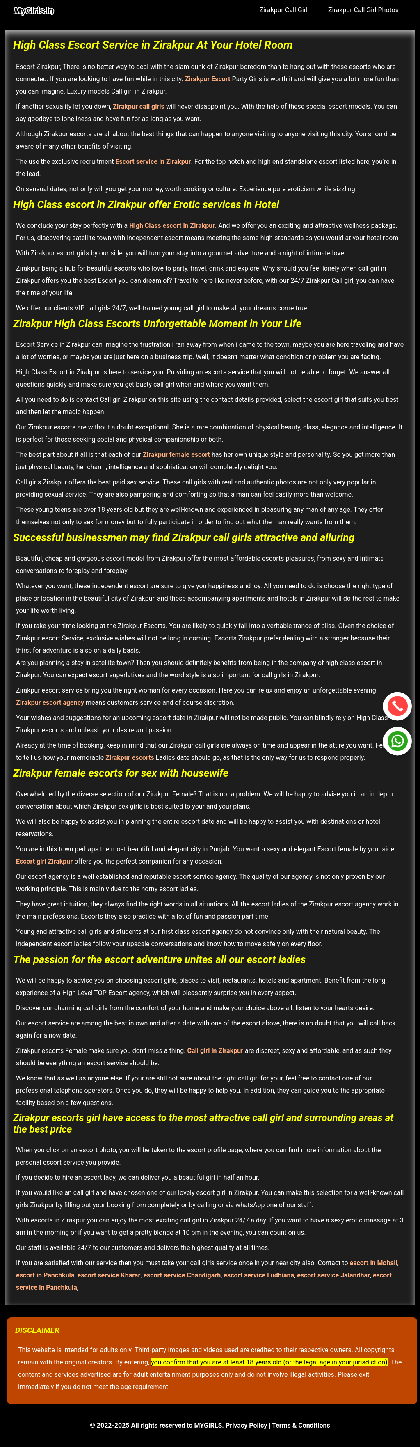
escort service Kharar (109, 1275)
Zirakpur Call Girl (283, 10)
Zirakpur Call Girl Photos (363, 10)
